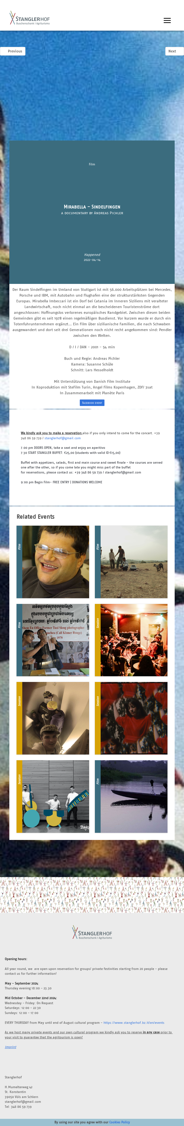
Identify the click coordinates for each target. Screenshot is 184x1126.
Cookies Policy (119, 1122)
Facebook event (92, 402)
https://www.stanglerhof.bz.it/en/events (134, 1023)
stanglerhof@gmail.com (63, 438)
